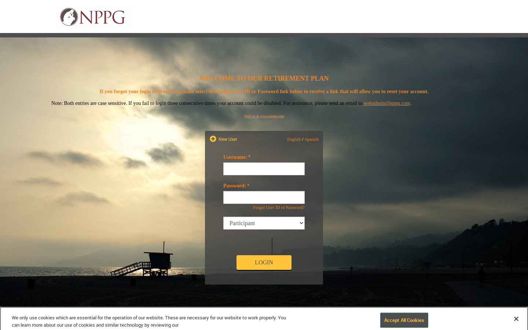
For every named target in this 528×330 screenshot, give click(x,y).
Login (264, 262)
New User (227, 139)
